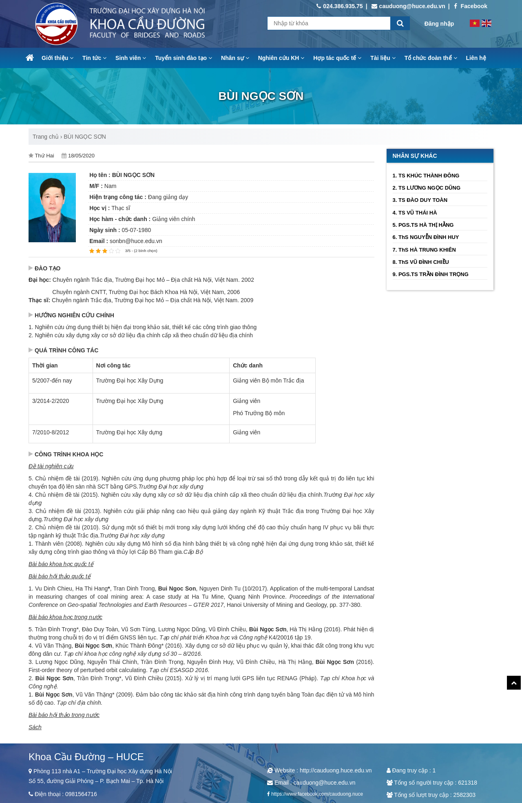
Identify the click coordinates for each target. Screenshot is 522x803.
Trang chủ (46, 136)
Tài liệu (382, 58)
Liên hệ (476, 58)
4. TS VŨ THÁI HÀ (415, 213)
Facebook (470, 6)
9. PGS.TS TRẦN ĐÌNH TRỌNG (431, 274)
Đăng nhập (439, 23)
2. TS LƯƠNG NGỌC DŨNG (427, 188)
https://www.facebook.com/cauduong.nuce (317, 794)
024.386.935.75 (339, 6)
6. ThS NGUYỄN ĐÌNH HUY (426, 237)
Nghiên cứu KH (281, 58)
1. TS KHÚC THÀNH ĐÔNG (426, 176)
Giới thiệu (57, 58)
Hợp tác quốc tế (337, 58)
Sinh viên (130, 58)
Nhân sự (235, 58)
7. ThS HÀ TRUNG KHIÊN (424, 250)
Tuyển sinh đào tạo (183, 58)
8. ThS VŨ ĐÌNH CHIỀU (421, 262)
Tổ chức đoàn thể (431, 58)
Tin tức (94, 58)
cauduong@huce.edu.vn (408, 6)
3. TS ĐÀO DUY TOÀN (420, 200)
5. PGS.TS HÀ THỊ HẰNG (423, 225)
